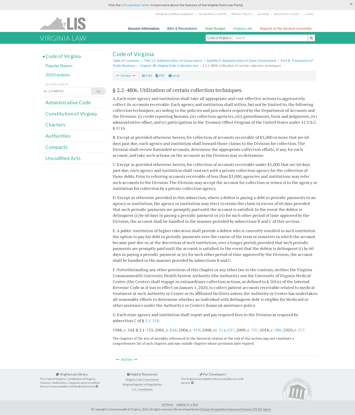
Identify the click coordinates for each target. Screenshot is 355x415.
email (174, 75)
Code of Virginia (219, 38)
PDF (160, 75)
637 (230, 330)
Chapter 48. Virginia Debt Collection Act (169, 66)
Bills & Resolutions (182, 28)
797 (254, 330)
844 (173, 330)
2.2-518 (152, 320)
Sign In (267, 409)
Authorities (57, 136)
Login (309, 14)
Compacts (56, 147)
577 (301, 330)
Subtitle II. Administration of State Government (241, 61)
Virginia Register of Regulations (142, 384)
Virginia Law (242, 28)
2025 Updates (57, 74)
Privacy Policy (242, 14)
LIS (65, 23)
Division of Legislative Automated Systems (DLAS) (231, 409)
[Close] (351, 4)
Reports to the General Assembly (286, 28)
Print (147, 75)
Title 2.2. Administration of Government (173, 61)
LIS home (263, 14)
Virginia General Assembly (174, 14)
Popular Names (59, 65)
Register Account (287, 14)
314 (222, 330)
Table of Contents (126, 61)
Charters (55, 125)
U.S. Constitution (142, 389)
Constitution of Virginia (71, 114)
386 (277, 330)
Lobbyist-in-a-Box (187, 404)
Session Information (143, 28)
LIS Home (167, 404)
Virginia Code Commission (142, 379)
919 (196, 330)
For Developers (213, 374)
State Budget (215, 28)
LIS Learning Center (135, 5)
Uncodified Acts (63, 158)
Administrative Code (68, 102)
